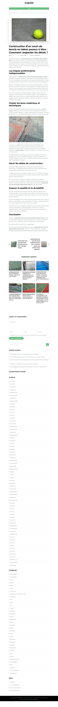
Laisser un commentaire (35, 55)
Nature (12, 642)
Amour (11, 585)
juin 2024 (12, 449)
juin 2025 (12, 415)
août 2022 (12, 508)
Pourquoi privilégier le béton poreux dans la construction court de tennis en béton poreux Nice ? (29, 230)
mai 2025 (12, 418)
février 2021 (13, 559)
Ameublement (13, 582)
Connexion (12, 688)
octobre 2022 (13, 503)
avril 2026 (12, 387)
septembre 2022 (14, 506)
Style (11, 670)
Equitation (12, 616)
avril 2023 (12, 486)
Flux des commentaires (15, 693)
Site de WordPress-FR (15, 696)
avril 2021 (12, 554)
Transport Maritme (15, 676)
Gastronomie (13, 625)
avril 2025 (12, 421)
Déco (11, 605)
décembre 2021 (14, 531)
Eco (11, 611)
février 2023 (13, 491)
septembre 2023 (14, 474)
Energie (12, 614)
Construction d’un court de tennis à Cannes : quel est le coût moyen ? (15, 276)
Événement (13, 619)
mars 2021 (12, 557)
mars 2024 (12, 458)
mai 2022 (12, 517)
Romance (12, 656)
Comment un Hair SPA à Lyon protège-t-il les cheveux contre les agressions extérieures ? (28, 364)
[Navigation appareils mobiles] (10, 8)
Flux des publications (15, 690)
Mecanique (12, 636)
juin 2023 (12, 480)
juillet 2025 (12, 412)
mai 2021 (12, 551)
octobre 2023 (13, 472)
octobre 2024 (13, 438)
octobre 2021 (13, 537)
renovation (12, 650)
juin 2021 (12, 548)
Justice (11, 633)
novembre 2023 (14, 469)
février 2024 (13, 460)
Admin (10, 55)
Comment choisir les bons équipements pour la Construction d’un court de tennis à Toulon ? (15, 299)
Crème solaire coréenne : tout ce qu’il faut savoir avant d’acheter (26, 358)
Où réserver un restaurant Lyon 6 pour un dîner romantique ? (25, 368)
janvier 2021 (13, 562)
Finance (12, 622)
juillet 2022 (12, 511)
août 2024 (12, 443)
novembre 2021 (14, 534)
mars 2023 (12, 489)
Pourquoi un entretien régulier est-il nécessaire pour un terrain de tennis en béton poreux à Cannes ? (28, 277)
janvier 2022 (13, 528)
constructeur (13, 597)
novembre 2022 (14, 500)
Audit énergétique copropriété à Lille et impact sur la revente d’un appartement (26, 371)
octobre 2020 (13, 571)
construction (12, 44)
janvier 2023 (13, 494)
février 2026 (13, 392)
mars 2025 (12, 423)
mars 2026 (12, 389)
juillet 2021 (12, 545)
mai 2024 (12, 452)
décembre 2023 (14, 466)
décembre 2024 (14, 432)
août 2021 (12, 542)
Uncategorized (13, 679)
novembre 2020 (14, 568)
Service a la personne (15, 665)
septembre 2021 (14, 540)
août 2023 (12, 477)
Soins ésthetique (14, 667)
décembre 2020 (14, 565)
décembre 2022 (14, 497)
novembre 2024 (14, 435)
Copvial (29, 2)
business (12, 594)
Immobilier (12, 631)
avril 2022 (12, 520)
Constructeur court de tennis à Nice (19, 599)
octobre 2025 (13, 404)
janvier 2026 (13, 395)
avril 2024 (12, 455)
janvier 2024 (13, 463)
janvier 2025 (13, 429)
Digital (11, 608)
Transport (12, 673)
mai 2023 (12, 483)
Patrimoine (13, 648)
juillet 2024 (12, 446)
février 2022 (13, 525)
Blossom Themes (23, 705)
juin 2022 (12, 514)
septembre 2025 (14, 406)
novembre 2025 (14, 401)
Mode (11, 639)
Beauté (12, 588)
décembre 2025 (14, 398)
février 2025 (13, 426)
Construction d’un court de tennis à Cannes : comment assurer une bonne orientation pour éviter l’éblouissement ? (42, 278)
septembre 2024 (14, 441)
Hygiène (12, 628)
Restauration (13, 653)
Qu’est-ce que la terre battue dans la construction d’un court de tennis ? (29, 299)
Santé (11, 659)
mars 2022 (12, 523)
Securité (12, 662)
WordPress (35, 705)
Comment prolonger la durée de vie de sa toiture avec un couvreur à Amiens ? (29, 361)
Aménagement (13, 580)
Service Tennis (31, 224)
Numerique (13, 645)
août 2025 (12, 409)
